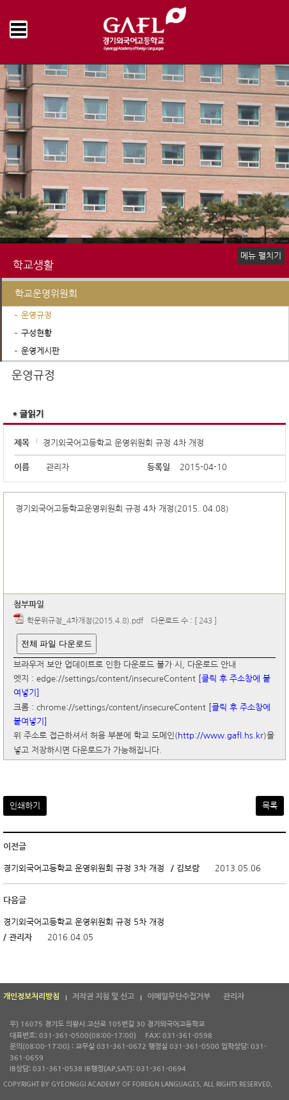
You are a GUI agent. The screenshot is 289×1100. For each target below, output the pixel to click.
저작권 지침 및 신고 (103, 996)
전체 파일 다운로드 (56, 643)
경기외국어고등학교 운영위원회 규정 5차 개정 (83, 921)
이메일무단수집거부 (178, 996)
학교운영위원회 (46, 293)
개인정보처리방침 (31, 996)
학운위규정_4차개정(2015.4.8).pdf (85, 621)
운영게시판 (40, 351)
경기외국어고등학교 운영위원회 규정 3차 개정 (83, 868)
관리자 (233, 996)
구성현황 (36, 333)
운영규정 (36, 315)
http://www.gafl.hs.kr (220, 736)
